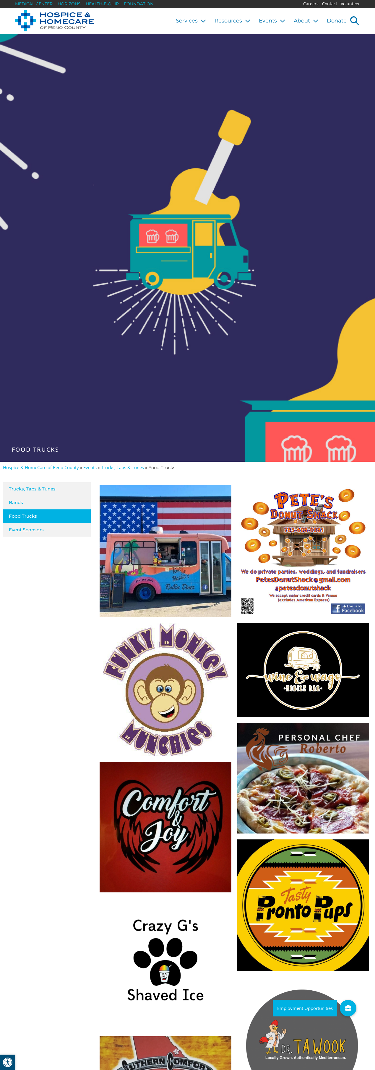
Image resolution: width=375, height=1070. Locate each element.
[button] (354, 20)
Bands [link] (16, 502)
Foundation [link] (138, 4)
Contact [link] (329, 4)
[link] (7, 1062)
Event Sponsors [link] (26, 529)
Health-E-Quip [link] (102, 4)
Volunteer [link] (350, 4)
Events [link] (272, 20)
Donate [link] (337, 20)
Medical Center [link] (34, 4)
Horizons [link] (69, 4)
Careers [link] (311, 4)
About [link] (306, 20)
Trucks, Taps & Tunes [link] (122, 467)
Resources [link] (232, 20)
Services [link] (191, 20)
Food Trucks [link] (23, 516)
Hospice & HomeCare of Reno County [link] (41, 467)
